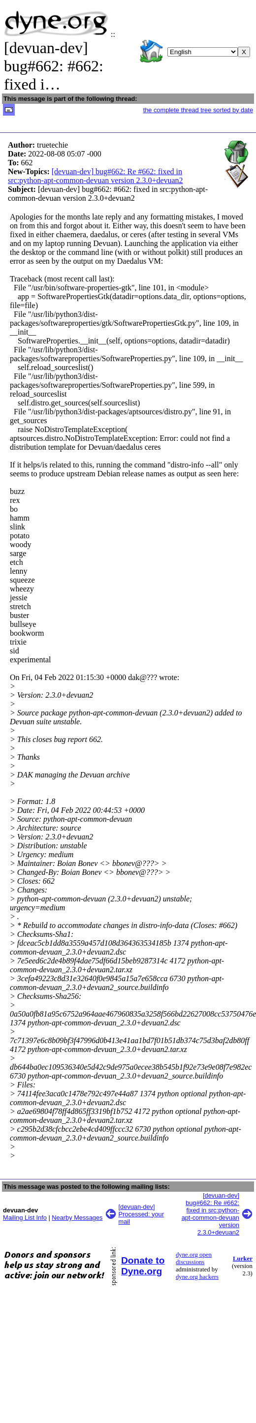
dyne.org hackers (197, 1276)
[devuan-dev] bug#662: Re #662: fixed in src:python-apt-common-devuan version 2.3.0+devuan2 (95, 176)
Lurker (243, 1258)
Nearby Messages (77, 1217)
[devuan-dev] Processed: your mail (141, 1214)
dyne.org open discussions (194, 1258)
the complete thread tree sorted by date (198, 110)
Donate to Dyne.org (142, 1265)
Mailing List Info (25, 1217)
